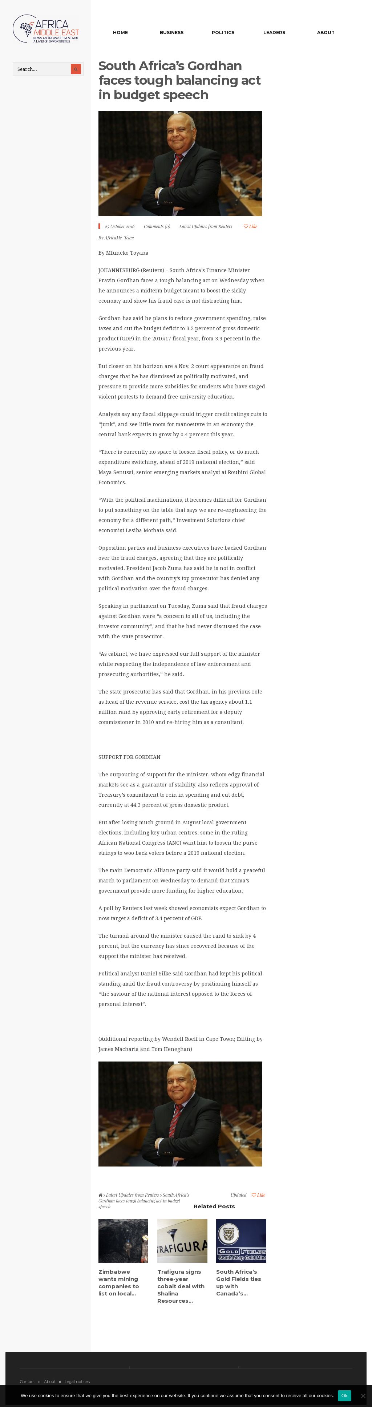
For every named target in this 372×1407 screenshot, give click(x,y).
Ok (344, 1395)
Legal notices (77, 1381)
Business (171, 32)
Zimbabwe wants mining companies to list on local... (118, 1282)
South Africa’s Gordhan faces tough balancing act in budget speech (179, 80)
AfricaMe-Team (119, 237)
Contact (27, 1381)
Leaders (274, 32)
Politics (223, 32)
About (326, 32)
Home (120, 32)
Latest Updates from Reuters (205, 226)
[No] (363, 1395)
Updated (239, 1195)
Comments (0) (157, 226)
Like (250, 226)
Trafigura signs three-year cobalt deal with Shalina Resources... (181, 1286)
